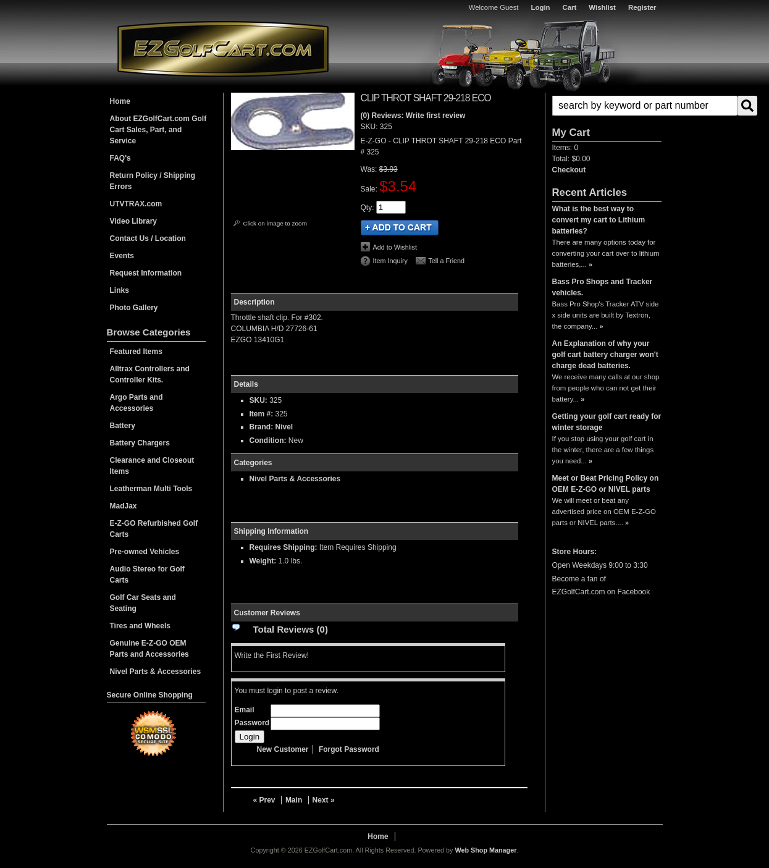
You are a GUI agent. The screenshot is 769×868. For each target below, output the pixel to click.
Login (540, 7)
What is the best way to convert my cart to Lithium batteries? (598, 219)
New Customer (283, 749)
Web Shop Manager (485, 850)
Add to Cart (400, 227)
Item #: (262, 414)
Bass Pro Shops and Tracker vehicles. (602, 287)
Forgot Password (349, 749)
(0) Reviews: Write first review (413, 115)
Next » (324, 800)
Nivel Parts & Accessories (295, 478)
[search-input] (645, 106)
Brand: (262, 427)
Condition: (268, 440)
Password (252, 722)
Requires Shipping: (283, 547)
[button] (607, 106)
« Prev (264, 800)
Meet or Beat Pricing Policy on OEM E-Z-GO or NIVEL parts (605, 484)
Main (293, 800)
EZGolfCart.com (223, 48)
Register (642, 7)
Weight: (263, 561)
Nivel (284, 427)
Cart (570, 7)
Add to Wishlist (395, 247)
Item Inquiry (390, 260)
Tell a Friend (446, 260)
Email (244, 710)
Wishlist (602, 7)
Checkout (569, 170)
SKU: (370, 126)
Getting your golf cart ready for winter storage (607, 422)
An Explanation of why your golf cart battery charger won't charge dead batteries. (605, 354)
